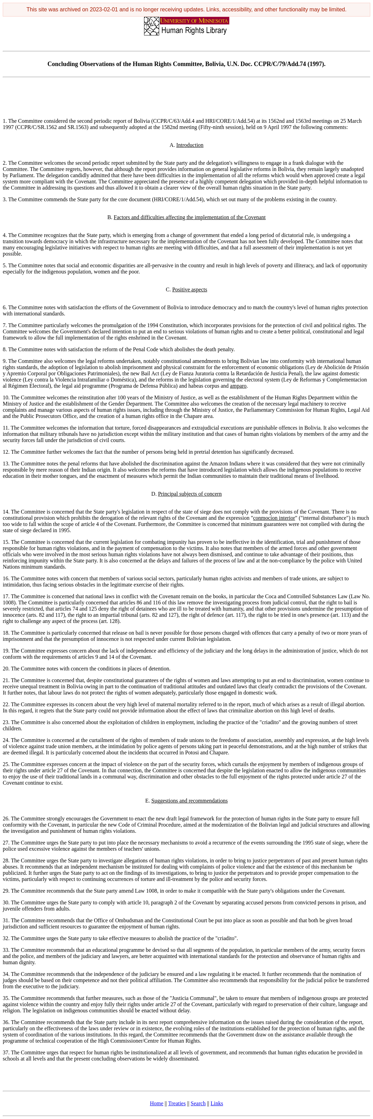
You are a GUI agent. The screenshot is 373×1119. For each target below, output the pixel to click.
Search (198, 1103)
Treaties (177, 1103)
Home (156, 1103)
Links (217, 1103)
